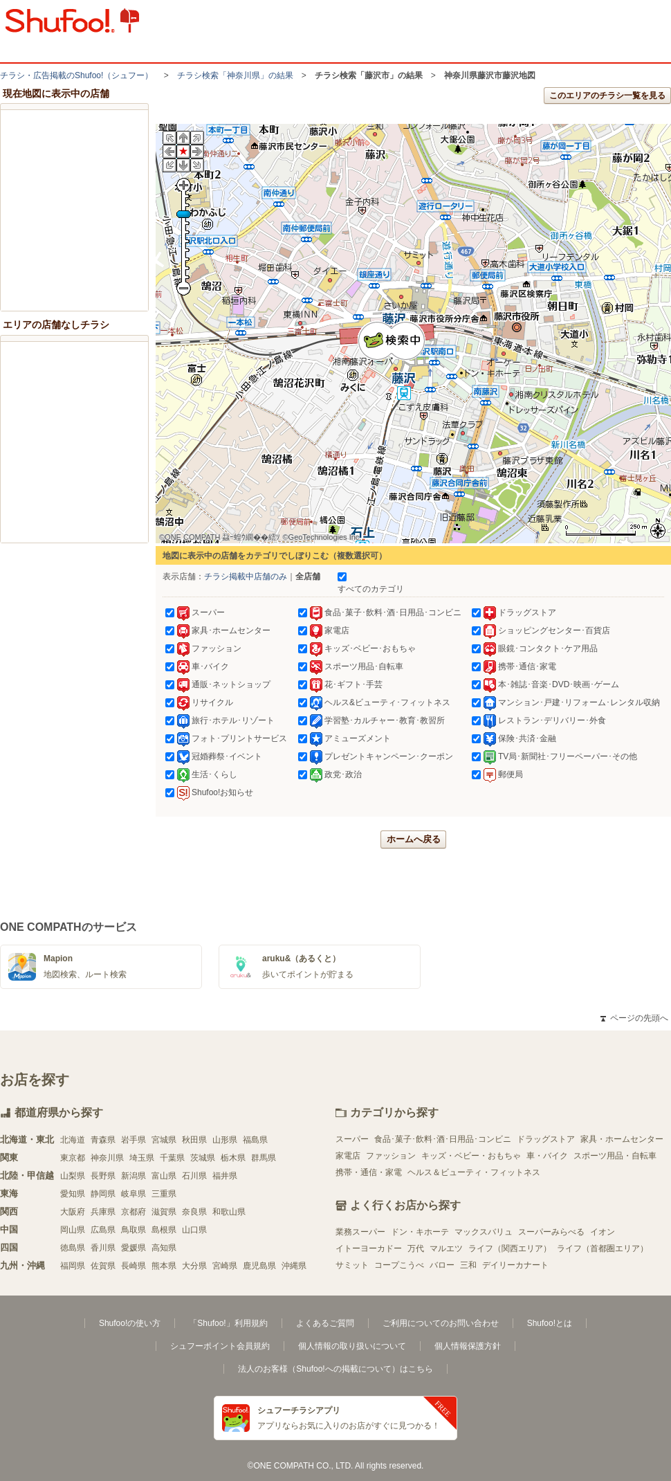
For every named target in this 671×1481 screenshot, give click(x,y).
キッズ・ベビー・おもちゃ (471, 1156)
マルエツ (446, 1248)
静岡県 (103, 1194)
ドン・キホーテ (420, 1232)
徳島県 (72, 1248)
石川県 (194, 1176)
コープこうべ (399, 1265)
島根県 (163, 1230)
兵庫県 (103, 1212)
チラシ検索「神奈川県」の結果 (235, 75)
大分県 (194, 1266)
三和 (468, 1265)
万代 (415, 1248)
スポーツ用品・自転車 (614, 1156)
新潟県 (133, 1176)
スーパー (352, 1139)
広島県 (103, 1230)
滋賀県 (163, 1212)
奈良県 (194, 1212)
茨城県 (202, 1158)
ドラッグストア (546, 1139)
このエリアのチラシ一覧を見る (607, 95)
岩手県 (133, 1140)
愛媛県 (133, 1248)
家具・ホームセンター (621, 1139)
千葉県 (172, 1158)
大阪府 (72, 1212)
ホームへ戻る (414, 839)
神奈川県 (107, 1158)
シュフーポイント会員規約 (220, 1346)
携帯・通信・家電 (369, 1172)
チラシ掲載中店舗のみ (245, 576)
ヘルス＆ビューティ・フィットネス (473, 1172)
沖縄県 (294, 1266)
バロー (442, 1265)
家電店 (348, 1156)
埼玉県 (141, 1158)
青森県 (103, 1140)
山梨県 (72, 1176)
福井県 (224, 1176)
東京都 (72, 1158)
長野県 (103, 1176)
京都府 (133, 1212)
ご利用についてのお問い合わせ (441, 1323)
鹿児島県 (259, 1266)
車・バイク (547, 1156)
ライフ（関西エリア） (509, 1248)
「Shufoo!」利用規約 (228, 1323)
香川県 (103, 1248)
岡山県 (72, 1230)
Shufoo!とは (549, 1323)
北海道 (72, 1140)
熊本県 (163, 1266)
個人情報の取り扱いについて (352, 1346)
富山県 (163, 1176)
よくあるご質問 (325, 1323)
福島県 (255, 1140)
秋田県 (194, 1140)
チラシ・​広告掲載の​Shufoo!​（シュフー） (76, 75)
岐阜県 (133, 1194)
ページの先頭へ (634, 1018)
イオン (602, 1232)
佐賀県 (103, 1266)
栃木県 (233, 1158)
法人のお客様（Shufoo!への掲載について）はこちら (335, 1369)
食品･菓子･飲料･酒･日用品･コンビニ (442, 1139)
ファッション (391, 1156)
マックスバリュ (483, 1232)
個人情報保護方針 (467, 1346)
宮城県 (163, 1140)
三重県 (163, 1194)
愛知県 (72, 1194)
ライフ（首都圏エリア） (602, 1248)
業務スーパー (360, 1232)
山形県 (224, 1140)
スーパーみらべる (551, 1232)
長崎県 (133, 1266)
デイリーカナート (515, 1265)
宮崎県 (224, 1266)
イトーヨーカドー (369, 1248)
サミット (352, 1265)
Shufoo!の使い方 (129, 1323)
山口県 (194, 1230)
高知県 (163, 1248)
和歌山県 (229, 1212)
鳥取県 (133, 1230)
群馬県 (263, 1158)
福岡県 (72, 1266)
